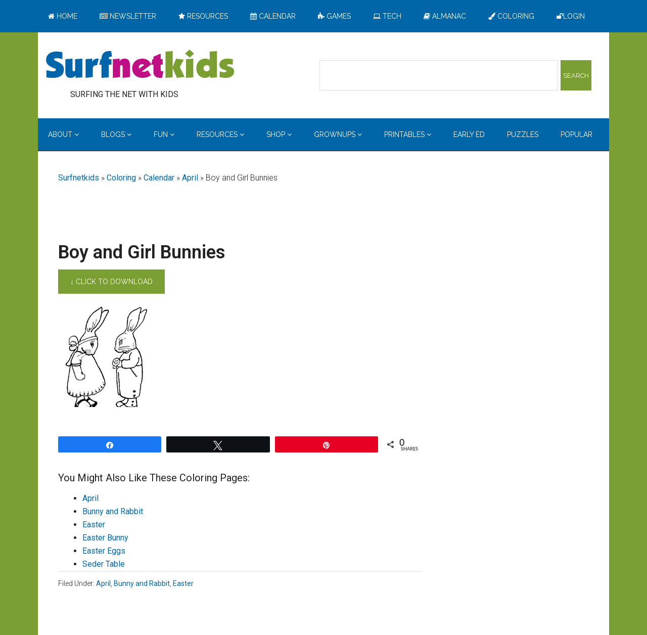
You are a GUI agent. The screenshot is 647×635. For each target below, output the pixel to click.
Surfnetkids (78, 178)
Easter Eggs (103, 551)
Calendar (159, 178)
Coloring (121, 178)
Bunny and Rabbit (112, 511)
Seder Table (103, 564)
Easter (93, 524)
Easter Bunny (105, 537)
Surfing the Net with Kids (140, 65)
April (190, 178)
